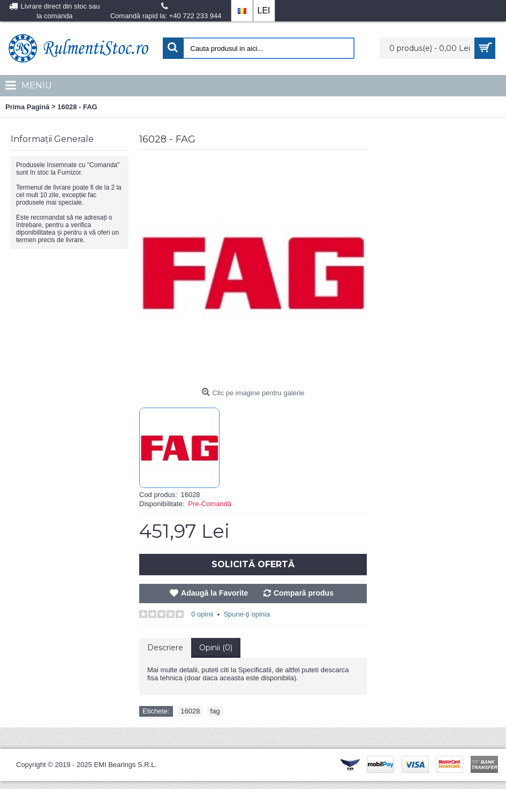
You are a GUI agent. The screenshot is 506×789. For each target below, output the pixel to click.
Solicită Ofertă (253, 564)
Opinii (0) (215, 647)
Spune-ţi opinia (246, 614)
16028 (190, 711)
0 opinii (202, 614)
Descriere (165, 647)
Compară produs (304, 593)
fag (215, 711)
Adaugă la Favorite (214, 593)
